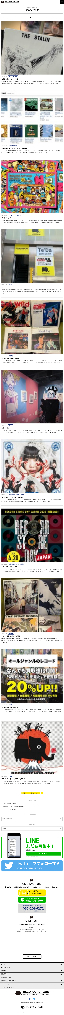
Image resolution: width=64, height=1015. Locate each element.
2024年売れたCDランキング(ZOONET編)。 (14, 148)
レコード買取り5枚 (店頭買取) (10, 358)
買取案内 (3, 971)
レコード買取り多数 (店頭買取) (10, 636)
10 (36, 793)
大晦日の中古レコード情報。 (10, 79)
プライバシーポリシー (8, 987)
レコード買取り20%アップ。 (10, 707)
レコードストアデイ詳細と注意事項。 (13, 497)
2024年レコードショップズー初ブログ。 (13, 779)
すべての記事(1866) (7, 818)
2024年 (4, 828)
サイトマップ (5, 984)
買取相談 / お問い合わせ (8, 981)
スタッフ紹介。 (6, 428)
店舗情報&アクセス (7, 977)
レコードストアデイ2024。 (9, 567)
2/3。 (3, 287)
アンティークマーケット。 (9, 218)
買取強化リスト (6, 974)
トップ (3, 964)
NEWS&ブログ (5, 967)
